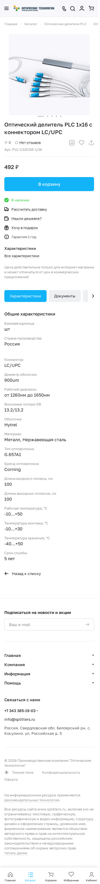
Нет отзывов (28, 142)
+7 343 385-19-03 (20, 710)
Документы (64, 296)
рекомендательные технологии (31, 800)
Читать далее (15, 853)
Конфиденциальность (61, 772)
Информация (17, 673)
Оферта (11, 779)
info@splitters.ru (19, 719)
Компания (14, 664)
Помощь (12, 682)
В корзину (49, 184)
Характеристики (25, 296)
